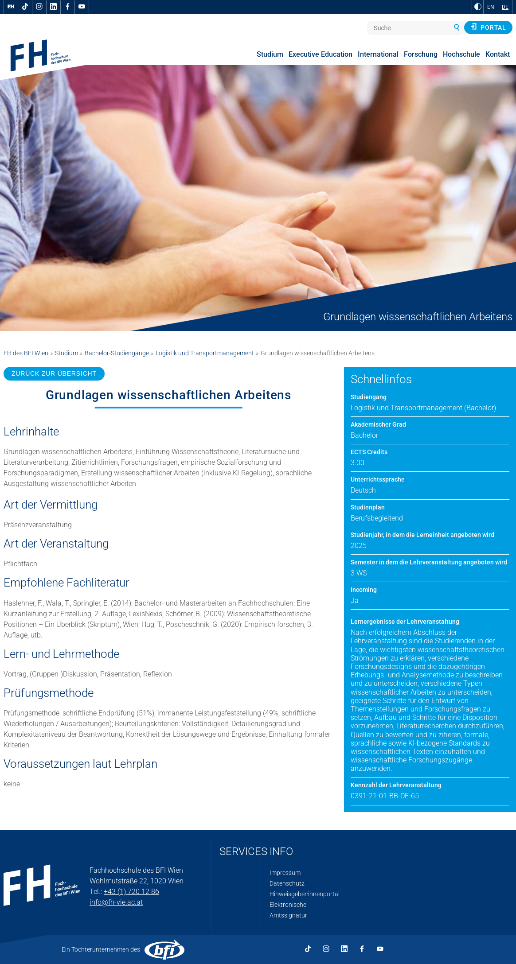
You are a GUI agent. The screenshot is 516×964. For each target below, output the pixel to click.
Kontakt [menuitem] (497, 54)
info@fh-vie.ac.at (116, 902)
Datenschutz (287, 883)
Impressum (285, 872)
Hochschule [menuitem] (461, 54)
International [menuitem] (378, 54)
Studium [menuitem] (270, 54)
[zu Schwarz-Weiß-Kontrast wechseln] (477, 6)
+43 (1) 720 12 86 (131, 891)
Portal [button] (488, 27)
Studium (66, 353)
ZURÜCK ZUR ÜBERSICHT (54, 373)
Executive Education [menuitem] (320, 54)
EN (490, 7)
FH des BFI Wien (26, 353)
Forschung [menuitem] (421, 54)
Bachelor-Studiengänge (117, 353)
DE (505, 7)
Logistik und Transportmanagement (205, 353)
